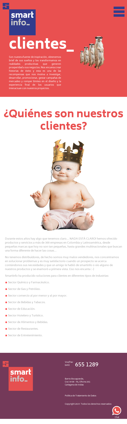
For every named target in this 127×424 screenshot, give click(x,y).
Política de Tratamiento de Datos (80, 396)
